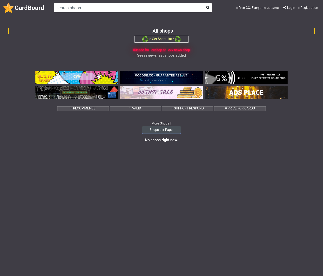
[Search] (128, 7)
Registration (308, 8)
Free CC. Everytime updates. (258, 8)
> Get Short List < (161, 39)
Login (289, 8)
